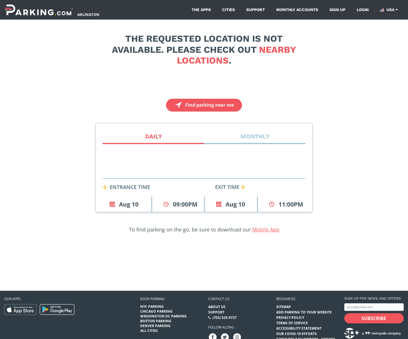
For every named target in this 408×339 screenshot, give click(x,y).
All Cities (149, 330)
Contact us (219, 298)
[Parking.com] (39, 9)
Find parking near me (203, 105)
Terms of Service (292, 323)
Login (363, 9)
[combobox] (204, 172)
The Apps (201, 9)
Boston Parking (155, 321)
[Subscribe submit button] (374, 318)
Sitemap (283, 306)
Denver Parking (155, 325)
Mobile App (265, 229)
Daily (153, 136)
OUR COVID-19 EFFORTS (296, 333)
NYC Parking (152, 306)
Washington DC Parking (163, 316)
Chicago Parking (156, 311)
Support (255, 9)
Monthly (255, 136)
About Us (217, 306)
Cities (228, 9)
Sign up (337, 9)
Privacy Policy (290, 317)
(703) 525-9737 (224, 317)
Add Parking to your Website (304, 312)
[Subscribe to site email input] (374, 307)
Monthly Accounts (297, 9)
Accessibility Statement (299, 328)
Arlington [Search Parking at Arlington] (88, 14)
